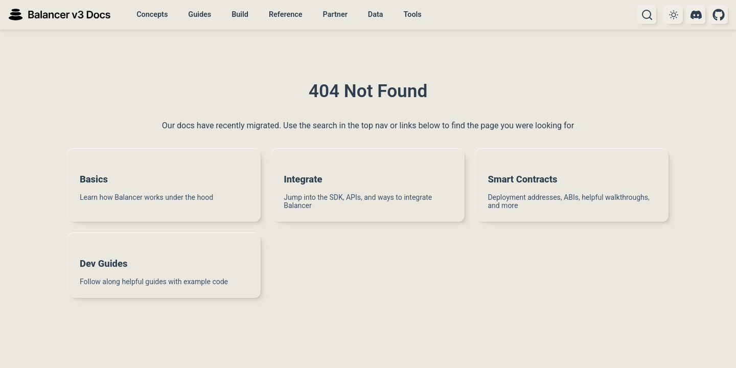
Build (240, 14)
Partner (335, 14)
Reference (286, 14)
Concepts (152, 14)
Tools (412, 14)
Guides (199, 14)
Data (375, 14)
